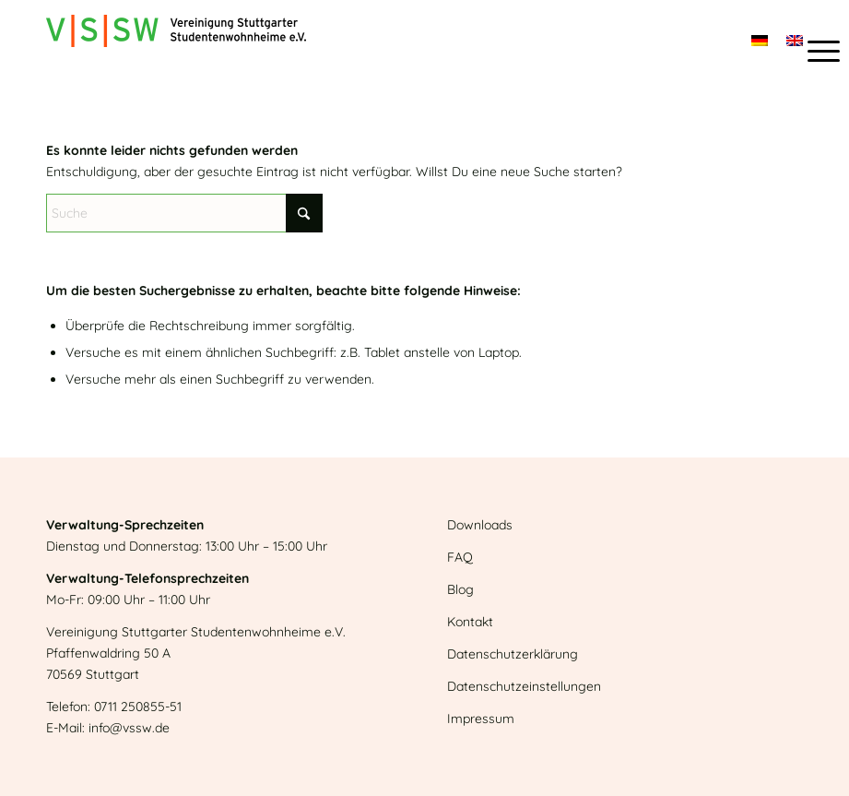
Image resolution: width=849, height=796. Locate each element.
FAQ (460, 557)
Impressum (480, 718)
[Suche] (184, 213)
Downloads (480, 525)
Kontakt (470, 621)
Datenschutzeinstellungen (524, 686)
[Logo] (176, 41)
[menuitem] (814, 50)
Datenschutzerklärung (512, 654)
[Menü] (814, 50)
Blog (460, 589)
